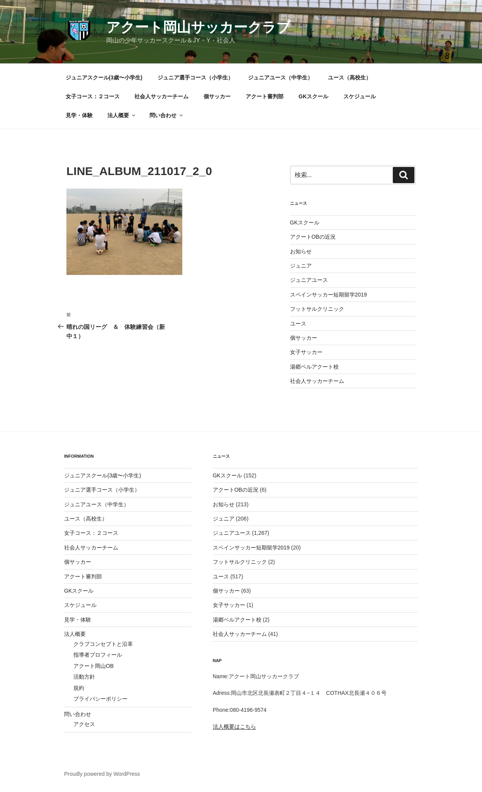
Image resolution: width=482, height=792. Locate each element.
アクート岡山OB (93, 666)
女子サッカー (306, 352)
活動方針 (84, 677)
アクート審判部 (264, 96)
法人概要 (121, 115)
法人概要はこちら (234, 726)
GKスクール (313, 96)
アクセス (84, 724)
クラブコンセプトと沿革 (103, 644)
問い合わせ (166, 115)
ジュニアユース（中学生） (280, 77)
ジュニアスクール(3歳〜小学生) (104, 77)
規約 (78, 688)
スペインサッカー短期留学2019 (328, 295)
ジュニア (301, 266)
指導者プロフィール (97, 655)
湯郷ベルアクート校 (314, 367)
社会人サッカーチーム (161, 96)
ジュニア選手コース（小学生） (195, 77)
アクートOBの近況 (313, 237)
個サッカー (217, 96)
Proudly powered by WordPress (102, 774)
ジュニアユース (309, 280)
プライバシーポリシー (100, 699)
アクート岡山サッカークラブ (198, 27)
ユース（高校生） (349, 77)
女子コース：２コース (93, 96)
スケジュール (359, 96)
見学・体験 (79, 115)
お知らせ (301, 251)
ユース (298, 323)
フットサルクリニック (317, 309)
